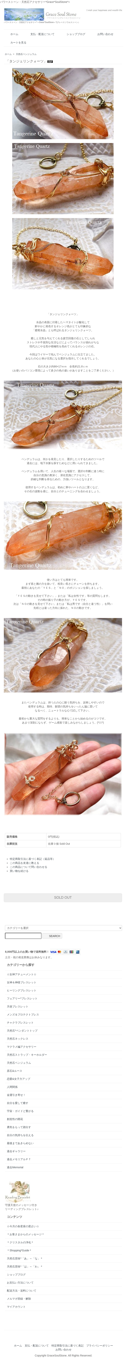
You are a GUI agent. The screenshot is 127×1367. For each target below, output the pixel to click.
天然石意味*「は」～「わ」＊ (25, 1266)
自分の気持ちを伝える (20, 1135)
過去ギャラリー (16, 1151)
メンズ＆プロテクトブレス (23, 1014)
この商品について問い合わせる (28, 866)
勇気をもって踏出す (19, 1127)
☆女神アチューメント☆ (21, 974)
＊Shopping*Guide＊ (19, 1250)
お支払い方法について (20, 1282)
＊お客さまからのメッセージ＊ (25, 1234)
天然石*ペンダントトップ (22, 1030)
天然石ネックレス (17, 1038)
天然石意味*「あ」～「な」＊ (25, 1258)
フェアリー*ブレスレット (22, 998)
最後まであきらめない (20, 1143)
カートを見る (15, 42)
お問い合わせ (102, 34)
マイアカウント (16, 1306)
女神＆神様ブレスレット (21, 982)
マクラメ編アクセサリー (21, 1046)
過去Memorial (15, 1167)
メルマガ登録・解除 (19, 1298)
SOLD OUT (63, 897)
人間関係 (12, 1086)
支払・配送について (40, 34)
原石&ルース (14, 1070)
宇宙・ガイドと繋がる (20, 1111)
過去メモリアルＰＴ (19, 1159)
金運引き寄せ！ (16, 1094)
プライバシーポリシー (99, 1345)
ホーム (11, 34)
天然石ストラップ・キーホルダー (27, 1054)
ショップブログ (73, 34)
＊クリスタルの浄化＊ (20, 1242)
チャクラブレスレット (20, 1022)
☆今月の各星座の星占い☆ (23, 1226)
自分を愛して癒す (17, 1103)
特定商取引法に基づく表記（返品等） (32, 858)
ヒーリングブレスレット (21, 990)
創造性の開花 (15, 1119)
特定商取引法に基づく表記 (67, 1345)
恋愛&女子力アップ (18, 1078)
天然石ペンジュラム (26, 54)
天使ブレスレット (17, 1006)
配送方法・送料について (21, 1290)
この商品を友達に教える (24, 862)
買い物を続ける (19, 870)
